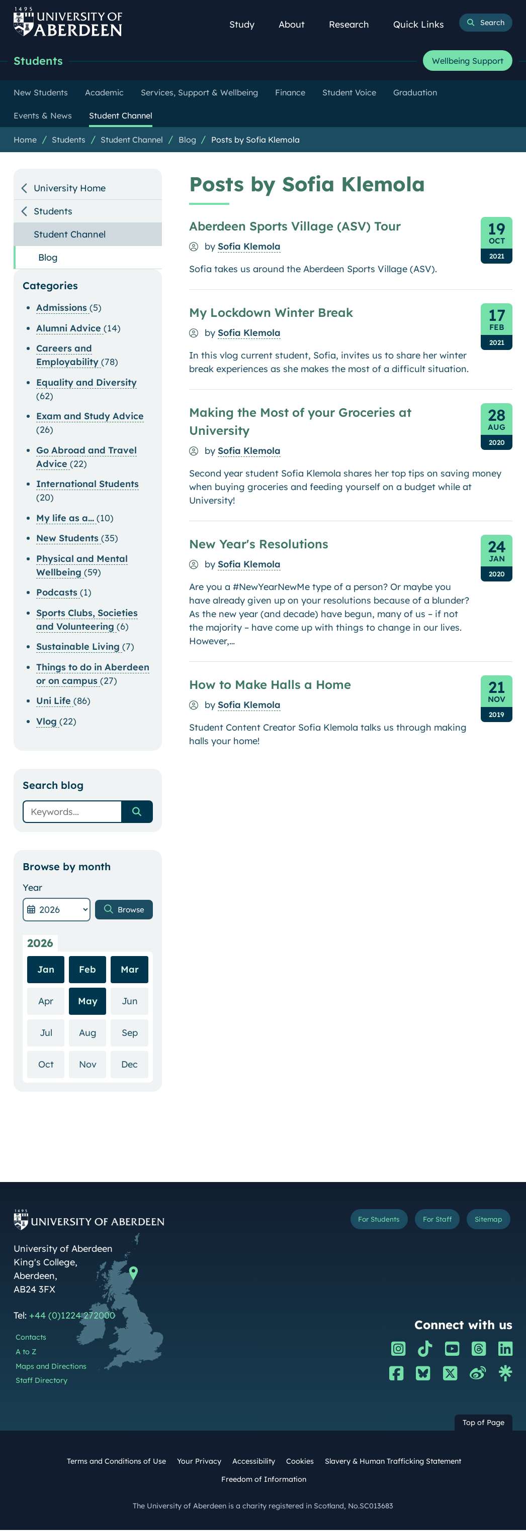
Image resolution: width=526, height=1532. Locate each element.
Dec (134, 1065)
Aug (93, 1034)
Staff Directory (41, 1382)
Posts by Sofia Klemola (255, 142)
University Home (70, 190)
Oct (51, 1065)
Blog (187, 142)
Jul (52, 1034)
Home (25, 142)
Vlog (47, 723)
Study (247, 24)
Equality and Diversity (86, 384)
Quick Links (424, 24)
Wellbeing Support (467, 62)
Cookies (300, 1463)
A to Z (26, 1353)
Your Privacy (199, 1463)
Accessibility (253, 1463)
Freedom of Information (263, 1481)
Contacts (31, 1339)
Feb (87, 971)
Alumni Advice (70, 330)
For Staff (426, 1223)
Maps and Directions (51, 1368)
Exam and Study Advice (90, 418)
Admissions (63, 309)
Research (354, 24)
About (297, 24)
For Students (359, 1223)
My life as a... (66, 520)
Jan (45, 971)
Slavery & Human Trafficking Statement (393, 1463)
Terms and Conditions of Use (116, 1463)
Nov (93, 1065)
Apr (51, 1002)
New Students (68, 540)
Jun (135, 1002)
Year (32, 889)
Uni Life (54, 703)
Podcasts (58, 594)
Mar (130, 971)
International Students (87, 486)
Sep (135, 1034)
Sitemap (485, 1223)
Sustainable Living (79, 648)
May (88, 1003)
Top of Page (483, 1424)
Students (42, 61)
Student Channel (132, 142)
